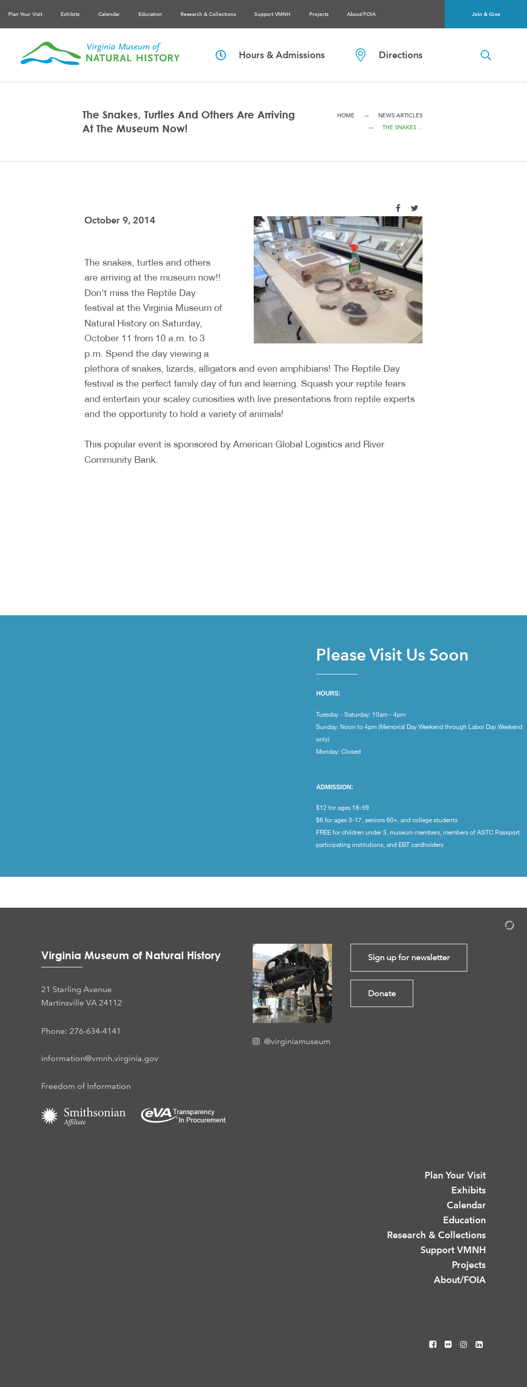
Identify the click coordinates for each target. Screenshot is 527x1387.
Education (150, 14)
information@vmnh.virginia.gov (100, 1058)
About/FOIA (361, 14)
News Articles (400, 115)
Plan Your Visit (25, 14)
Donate (382, 993)
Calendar (109, 14)
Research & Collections (208, 14)
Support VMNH (272, 14)
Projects (318, 14)
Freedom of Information (86, 1086)
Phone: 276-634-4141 (81, 1031)
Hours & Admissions (270, 54)
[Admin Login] (499, 927)
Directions (389, 55)
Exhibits (70, 14)
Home (346, 115)
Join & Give (486, 14)
